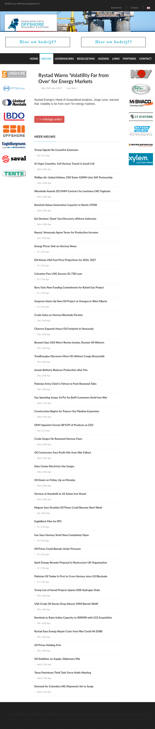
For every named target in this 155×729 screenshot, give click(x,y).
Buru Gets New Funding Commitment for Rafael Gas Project (69, 287)
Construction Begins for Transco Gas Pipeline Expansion (66, 411)
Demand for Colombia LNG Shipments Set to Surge (63, 686)
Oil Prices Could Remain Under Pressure (57, 548)
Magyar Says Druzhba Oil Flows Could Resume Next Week (68, 507)
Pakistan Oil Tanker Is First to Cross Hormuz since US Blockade (70, 576)
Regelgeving (86, 58)
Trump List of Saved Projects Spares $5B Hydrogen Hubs (67, 590)
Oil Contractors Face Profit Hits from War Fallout (62, 452)
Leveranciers (64, 58)
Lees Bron (71, 88)
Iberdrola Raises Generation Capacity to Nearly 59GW (65, 205)
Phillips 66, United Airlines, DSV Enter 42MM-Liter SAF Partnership (73, 177)
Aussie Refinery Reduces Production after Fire (61, 370)
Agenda (103, 58)
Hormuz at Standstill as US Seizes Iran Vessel (60, 493)
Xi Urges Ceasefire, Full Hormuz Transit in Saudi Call (64, 163)
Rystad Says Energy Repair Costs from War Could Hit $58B (68, 631)
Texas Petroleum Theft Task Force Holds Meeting (62, 672)
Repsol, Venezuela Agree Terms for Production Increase (66, 232)
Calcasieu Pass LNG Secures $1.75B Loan (58, 273)
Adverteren (116, 7)
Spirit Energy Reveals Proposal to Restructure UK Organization (70, 562)
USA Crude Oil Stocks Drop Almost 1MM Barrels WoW (66, 603)
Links (116, 58)
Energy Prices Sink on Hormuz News (55, 246)
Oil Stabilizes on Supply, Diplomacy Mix (57, 658)
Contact (134, 7)
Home (34, 58)
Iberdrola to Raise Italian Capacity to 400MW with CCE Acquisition (73, 617)
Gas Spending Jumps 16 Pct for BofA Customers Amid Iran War (70, 397)
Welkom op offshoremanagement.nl (22, 3)
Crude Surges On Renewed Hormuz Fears (58, 438)
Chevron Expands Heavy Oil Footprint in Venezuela (64, 328)
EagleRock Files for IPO (47, 521)
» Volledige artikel (49, 119)
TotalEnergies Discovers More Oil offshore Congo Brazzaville (69, 356)
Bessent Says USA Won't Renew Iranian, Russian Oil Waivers (69, 342)
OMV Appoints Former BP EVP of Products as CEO (63, 425)
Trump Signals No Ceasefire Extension (56, 150)
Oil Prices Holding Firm (47, 645)
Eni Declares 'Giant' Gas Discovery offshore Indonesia (65, 218)
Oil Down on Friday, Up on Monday (54, 480)
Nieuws (46, 58)
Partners (129, 58)
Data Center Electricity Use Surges (54, 466)
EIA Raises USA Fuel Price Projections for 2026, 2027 (65, 260)
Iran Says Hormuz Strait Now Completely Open (61, 535)
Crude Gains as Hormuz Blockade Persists (58, 315)
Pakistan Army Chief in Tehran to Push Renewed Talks (65, 383)
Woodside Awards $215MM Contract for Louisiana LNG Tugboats (72, 191)
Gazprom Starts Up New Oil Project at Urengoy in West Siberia (70, 301)
